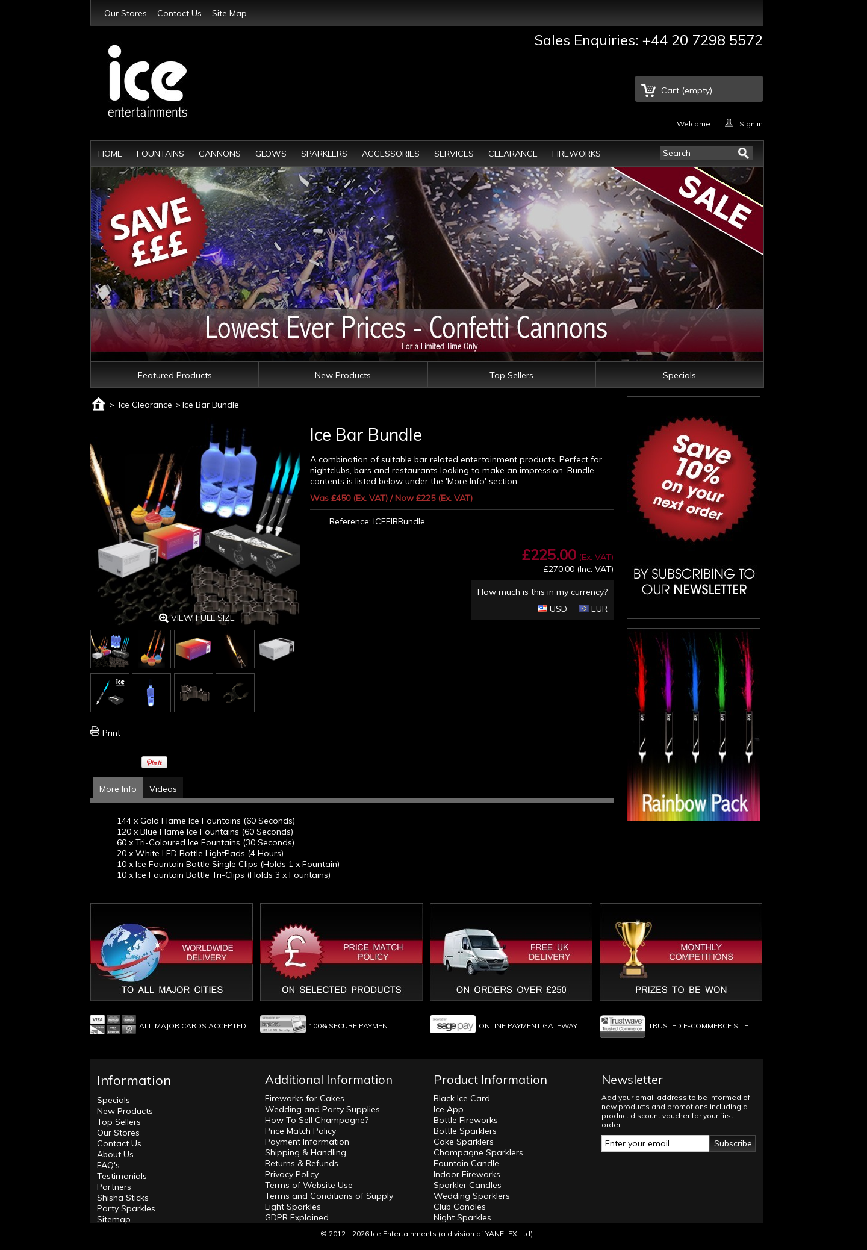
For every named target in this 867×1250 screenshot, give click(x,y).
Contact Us (179, 13)
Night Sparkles (462, 1217)
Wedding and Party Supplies (322, 1109)
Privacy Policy (292, 1174)
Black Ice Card (462, 1098)
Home (110, 153)
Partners (114, 1186)
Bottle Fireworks (466, 1120)
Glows (271, 153)
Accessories (391, 153)
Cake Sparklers (464, 1141)
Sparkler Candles (468, 1185)
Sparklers (324, 153)
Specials (679, 375)
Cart (686, 90)
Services (454, 153)
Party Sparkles (126, 1208)
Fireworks (576, 153)
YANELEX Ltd (507, 1233)
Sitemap (114, 1219)
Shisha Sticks (123, 1197)
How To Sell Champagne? (316, 1120)
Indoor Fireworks (467, 1174)
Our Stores (125, 13)
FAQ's (108, 1165)
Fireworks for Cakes (304, 1098)
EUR (593, 608)
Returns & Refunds (301, 1163)
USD (552, 608)
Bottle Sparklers (465, 1130)
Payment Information (307, 1141)
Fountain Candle (466, 1163)
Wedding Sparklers (472, 1195)
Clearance (513, 153)
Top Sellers (511, 375)
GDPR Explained (297, 1217)
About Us (115, 1154)
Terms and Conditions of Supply (329, 1195)
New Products (343, 375)
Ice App (449, 1109)
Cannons (220, 153)
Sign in (751, 123)
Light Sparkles (293, 1206)
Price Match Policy (300, 1130)
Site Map (229, 13)
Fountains (160, 153)
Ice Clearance (145, 404)
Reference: (350, 521)
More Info (118, 788)
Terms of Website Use (309, 1185)
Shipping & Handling (305, 1152)
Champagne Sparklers (478, 1152)
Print (111, 732)
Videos (163, 788)
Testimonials (122, 1176)
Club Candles (460, 1206)
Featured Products (175, 375)
